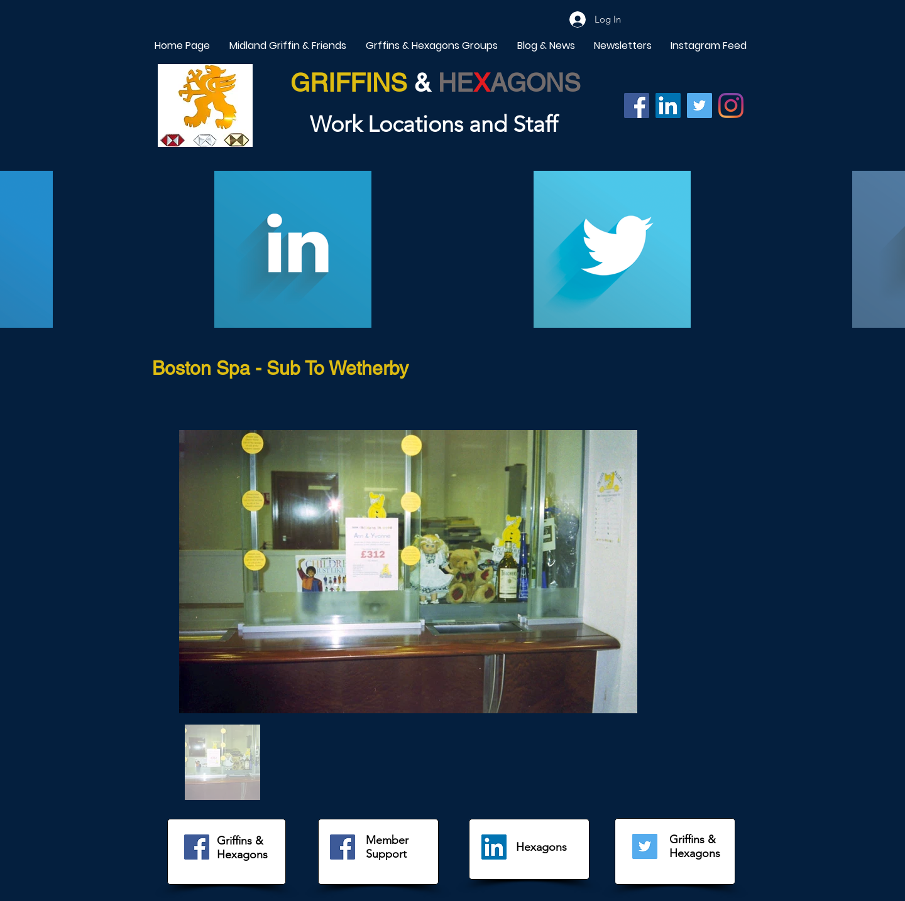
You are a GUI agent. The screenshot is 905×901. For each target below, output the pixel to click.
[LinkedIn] (494, 847)
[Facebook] (636, 105)
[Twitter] (699, 105)
